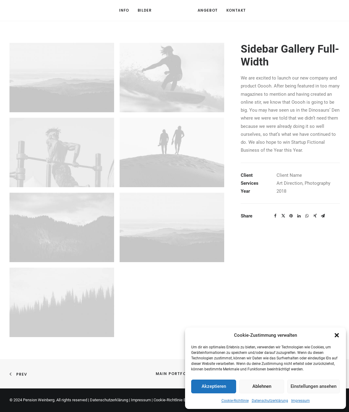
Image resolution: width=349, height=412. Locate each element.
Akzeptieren (214, 386)
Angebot (208, 10)
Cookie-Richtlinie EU (171, 400)
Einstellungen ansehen (313, 386)
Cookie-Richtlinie (235, 401)
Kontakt (236, 10)
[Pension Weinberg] (174, 10)
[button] (337, 335)
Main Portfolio (175, 373)
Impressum (300, 401)
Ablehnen (261, 386)
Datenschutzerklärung (270, 401)
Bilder (145, 10)
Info (124, 10)
